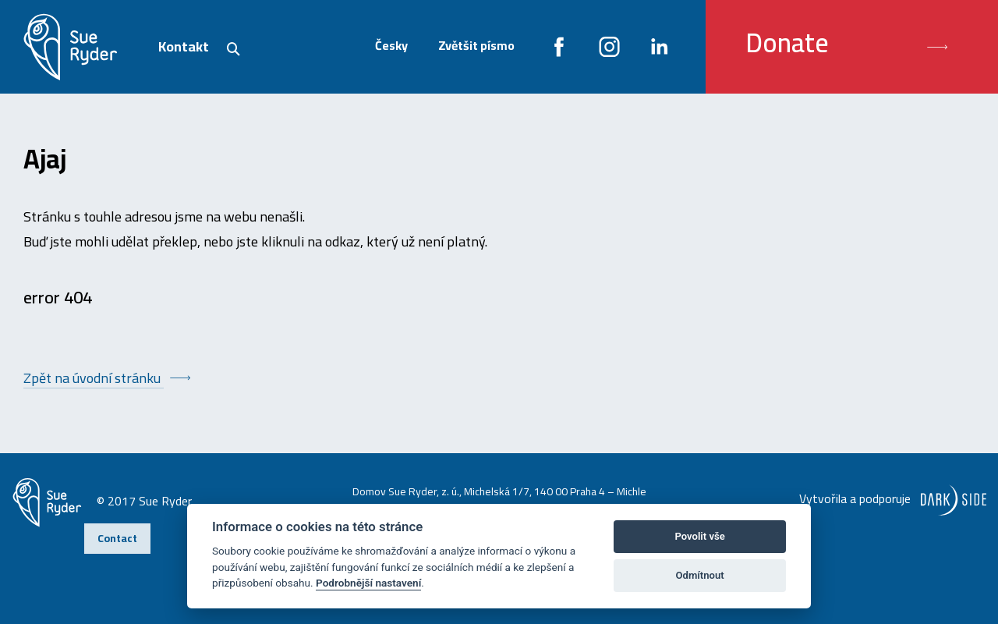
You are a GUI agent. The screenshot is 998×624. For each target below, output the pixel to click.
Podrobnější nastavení (368, 582)
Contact (117, 538)
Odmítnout (700, 575)
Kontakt (183, 46)
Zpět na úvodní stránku (93, 377)
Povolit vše (699, 536)
